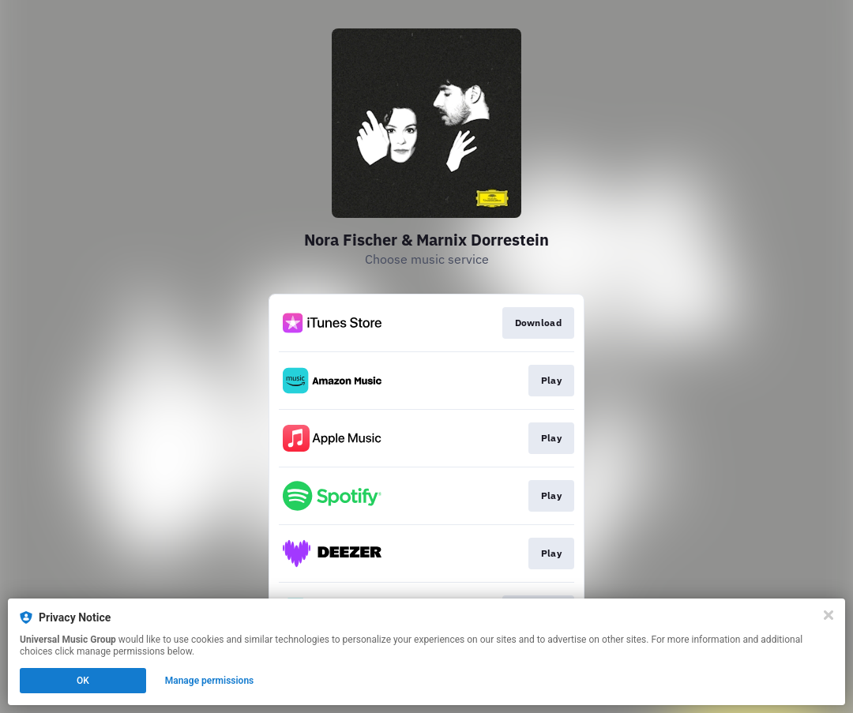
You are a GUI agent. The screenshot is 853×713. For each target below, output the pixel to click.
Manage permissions (209, 680)
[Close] (828, 615)
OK (83, 680)
